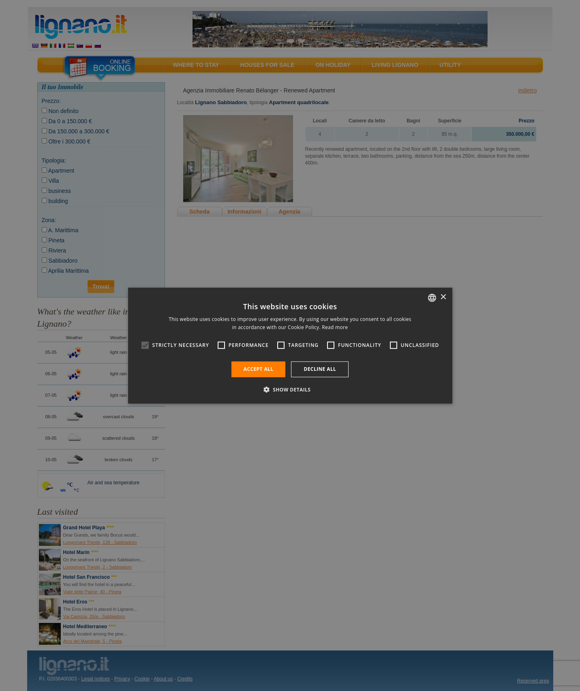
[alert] (290, 345)
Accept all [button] (259, 369)
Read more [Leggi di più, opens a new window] (335, 327)
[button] (290, 389)
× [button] (443, 297)
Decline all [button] (320, 369)
